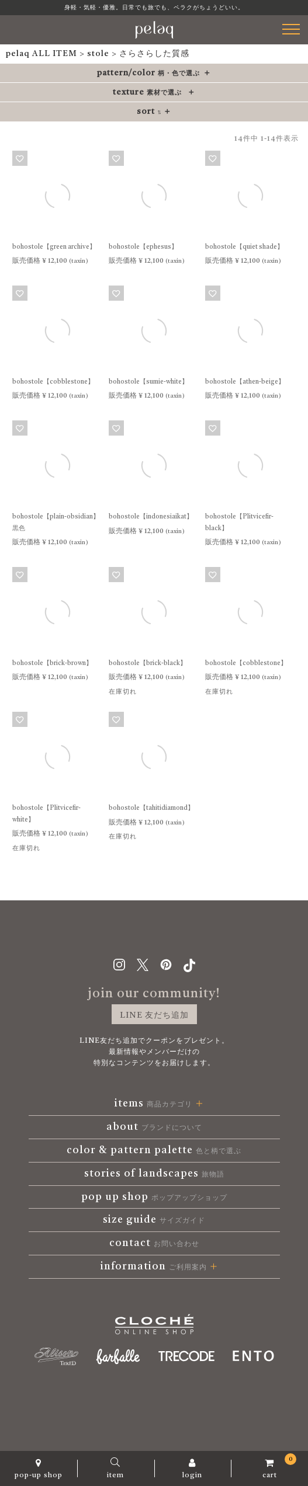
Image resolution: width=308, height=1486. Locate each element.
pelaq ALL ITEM (41, 54)
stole (98, 54)
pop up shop (154, 1197)
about (154, 1127)
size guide (154, 1219)
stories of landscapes (154, 1173)
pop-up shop (38, 1468)
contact (154, 1243)
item (115, 1468)
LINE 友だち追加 (154, 1015)
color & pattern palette (154, 1150)
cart (269, 1466)
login (192, 1468)
